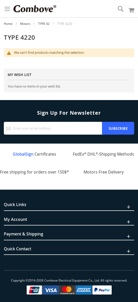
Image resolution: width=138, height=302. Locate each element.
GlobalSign (23, 154)
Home (8, 23)
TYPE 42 (44, 23)
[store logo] (34, 8)
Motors (25, 23)
